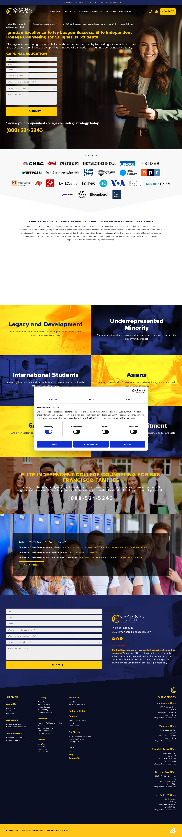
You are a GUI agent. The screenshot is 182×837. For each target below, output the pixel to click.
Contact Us (74, 758)
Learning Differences (45, 733)
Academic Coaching (45, 728)
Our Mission (11, 708)
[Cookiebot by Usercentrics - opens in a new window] (134, 391)
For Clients (74, 732)
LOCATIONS (93, 3)
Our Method (10, 711)
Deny (54, 444)
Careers (73, 716)
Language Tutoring (45, 712)
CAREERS (104, 3)
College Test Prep (13, 740)
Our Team (10, 714)
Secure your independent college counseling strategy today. (53, 123)
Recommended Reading (78, 704)
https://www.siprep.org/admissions (83, 552)
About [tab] (129, 399)
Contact (168, 11)
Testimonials (42, 749)
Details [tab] (91, 399)
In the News (115, 3)
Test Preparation (14, 733)
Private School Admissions (16, 727)
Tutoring (42, 697)
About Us (11, 704)
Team (156, 11)
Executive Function (45, 731)
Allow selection (91, 444)
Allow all (127, 444)
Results (41, 739)
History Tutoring (44, 704)
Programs (42, 718)
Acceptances (42, 744)
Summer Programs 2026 (75, 3)
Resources (74, 697)
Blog (71, 754)
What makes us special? (78, 721)
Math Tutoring (43, 710)
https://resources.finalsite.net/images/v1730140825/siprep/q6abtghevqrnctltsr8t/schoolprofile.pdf (104, 547)
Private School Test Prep (15, 738)
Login (71, 747)
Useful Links (73, 702)
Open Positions (74, 726)
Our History (73, 723)
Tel (150, 11)
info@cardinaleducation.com (135, 631)
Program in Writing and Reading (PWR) (50, 724)
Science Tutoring (44, 707)
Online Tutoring (43, 702)
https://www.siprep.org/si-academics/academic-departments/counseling (110, 557)
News (72, 751)
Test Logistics (74, 742)
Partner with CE (77, 711)
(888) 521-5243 (124, 627)
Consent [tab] (53, 399)
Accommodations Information (80, 736)
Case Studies (43, 752)
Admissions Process (76, 739)
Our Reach (42, 747)
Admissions (12, 720)
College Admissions (13, 724)
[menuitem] (55, 11)
